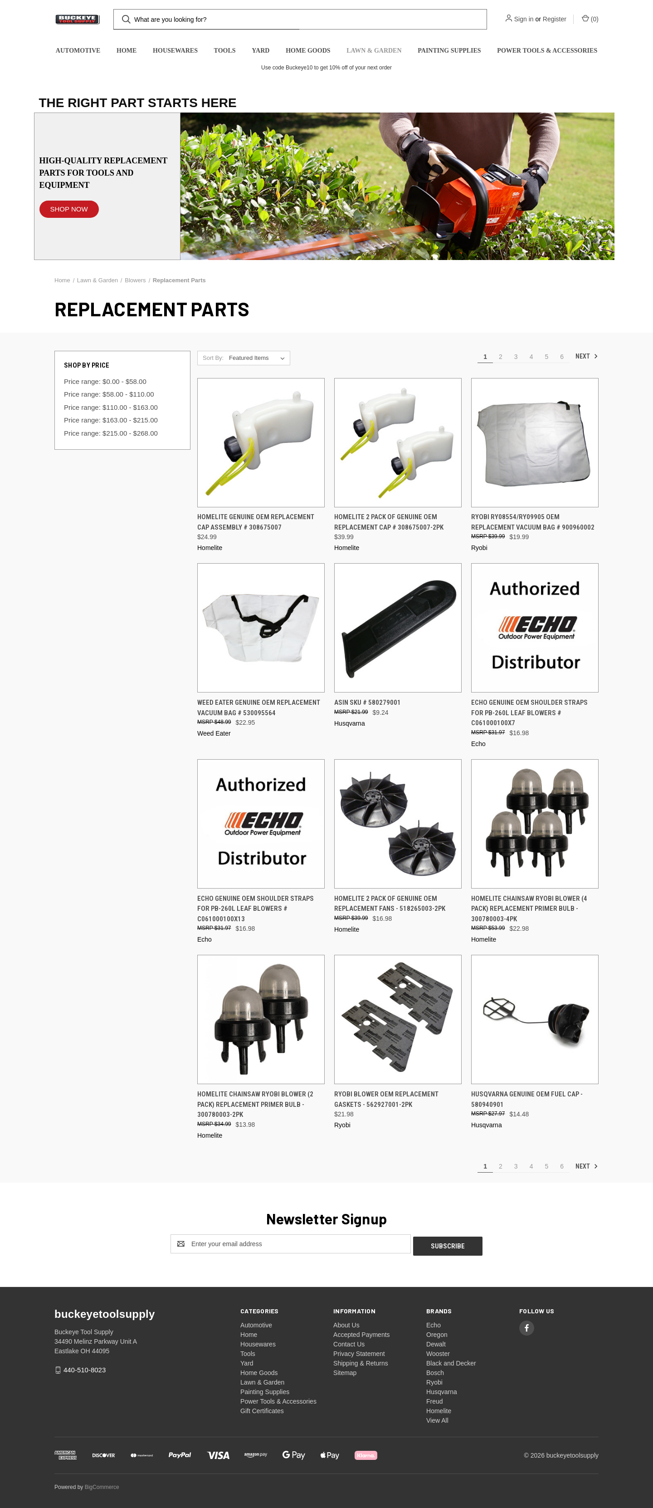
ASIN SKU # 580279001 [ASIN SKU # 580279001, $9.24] (367, 702)
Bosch (435, 1370)
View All (437, 1418)
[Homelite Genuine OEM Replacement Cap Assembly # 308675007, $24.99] (261, 443)
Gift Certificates (262, 1408)
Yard (260, 50)
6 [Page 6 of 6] (562, 356)
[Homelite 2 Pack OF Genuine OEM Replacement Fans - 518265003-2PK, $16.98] (398, 824)
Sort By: (213, 357)
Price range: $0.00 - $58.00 (105, 381)
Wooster (438, 1351)
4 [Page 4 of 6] (531, 356)
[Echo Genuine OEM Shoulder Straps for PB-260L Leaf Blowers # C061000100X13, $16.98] (261, 824)
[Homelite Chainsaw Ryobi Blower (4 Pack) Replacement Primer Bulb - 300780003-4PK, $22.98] (535, 824)
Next (586, 356)
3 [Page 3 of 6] (516, 356)
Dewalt (436, 1342)
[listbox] (259, 358)
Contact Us (349, 1342)
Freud (434, 1399)
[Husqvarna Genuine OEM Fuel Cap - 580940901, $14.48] (535, 1019)
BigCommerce (102, 1485)
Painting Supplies (449, 50)
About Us (346, 1322)
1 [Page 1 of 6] (485, 356)
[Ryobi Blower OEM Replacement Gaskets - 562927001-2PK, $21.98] (398, 1019)
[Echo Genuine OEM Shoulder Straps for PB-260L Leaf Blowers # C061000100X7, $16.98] (535, 628)
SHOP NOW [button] (69, 209)
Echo (433, 1322)
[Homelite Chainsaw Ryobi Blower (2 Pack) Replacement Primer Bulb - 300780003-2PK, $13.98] (261, 1019)
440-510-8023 (84, 1367)
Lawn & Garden (373, 50)
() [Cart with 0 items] (590, 19)
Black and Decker (451, 1361)
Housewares (175, 50)
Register (554, 19)
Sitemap (344, 1370)
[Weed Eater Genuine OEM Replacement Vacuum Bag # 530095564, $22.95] (261, 628)
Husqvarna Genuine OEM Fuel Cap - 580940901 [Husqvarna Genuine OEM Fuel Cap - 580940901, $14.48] (527, 1099)
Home (126, 50)
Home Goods (308, 50)
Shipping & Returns (360, 1361)
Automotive (78, 50)
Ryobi (434, 1380)
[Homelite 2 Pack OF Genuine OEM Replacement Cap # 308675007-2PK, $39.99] (398, 443)
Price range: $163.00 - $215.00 (111, 420)
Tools (225, 50)
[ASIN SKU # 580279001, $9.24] (398, 628)
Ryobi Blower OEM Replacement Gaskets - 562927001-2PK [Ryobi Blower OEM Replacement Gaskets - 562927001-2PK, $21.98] (386, 1099)
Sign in (524, 19)
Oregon (437, 1332)
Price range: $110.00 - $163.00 (111, 407)
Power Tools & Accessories (547, 50)
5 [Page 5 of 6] (546, 356)
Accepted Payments (361, 1332)
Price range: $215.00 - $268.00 (111, 433)
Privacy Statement (359, 1351)
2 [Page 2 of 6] (500, 356)
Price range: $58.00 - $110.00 (109, 394)
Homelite (438, 1408)
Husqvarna (441, 1389)
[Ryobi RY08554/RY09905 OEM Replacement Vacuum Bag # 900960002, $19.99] (535, 443)
